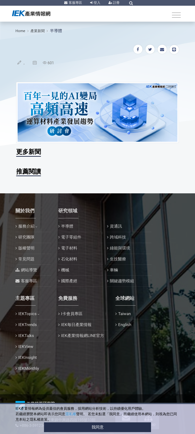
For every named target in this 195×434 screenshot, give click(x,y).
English (124, 324)
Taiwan (124, 313)
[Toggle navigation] (176, 15)
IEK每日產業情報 (76, 324)
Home (20, 31)
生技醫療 (118, 259)
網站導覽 (29, 270)
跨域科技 (118, 237)
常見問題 (26, 259)
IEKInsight (27, 357)
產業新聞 (37, 31)
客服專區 (75, 3)
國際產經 (69, 280)
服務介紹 (26, 226)
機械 (65, 270)
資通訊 (116, 226)
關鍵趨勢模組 (122, 280)
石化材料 (69, 259)
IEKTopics (27, 313)
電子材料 (69, 248)
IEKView (25, 346)
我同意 (98, 427)
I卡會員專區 (72, 313)
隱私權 (70, 414)
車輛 (114, 270)
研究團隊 (26, 237)
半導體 (56, 30)
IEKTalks (26, 335)
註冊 (116, 3)
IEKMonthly (28, 368)
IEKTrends (27, 324)
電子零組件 (71, 237)
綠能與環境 (120, 248)
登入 (96, 3)
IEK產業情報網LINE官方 (82, 335)
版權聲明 (26, 248)
